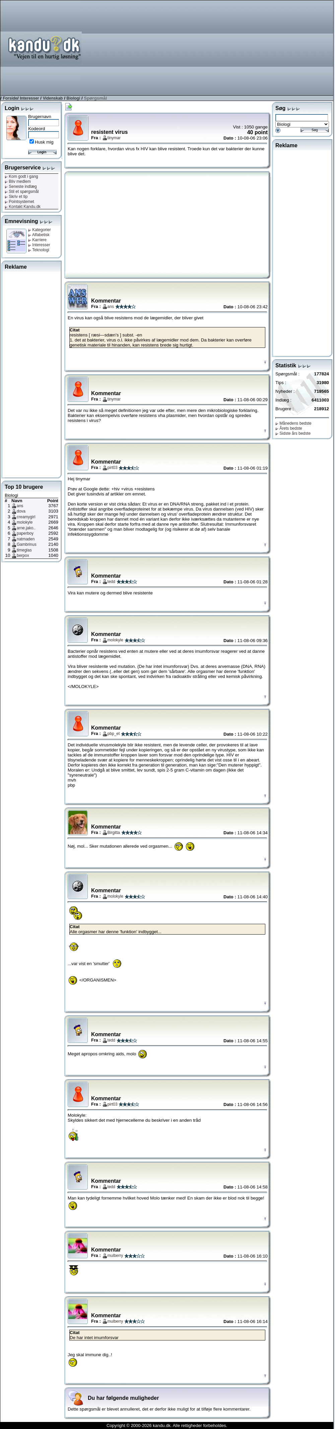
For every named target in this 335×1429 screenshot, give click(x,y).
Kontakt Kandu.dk (23, 206)
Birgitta (114, 832)
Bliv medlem (18, 181)
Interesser (29, 98)
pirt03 (113, 467)
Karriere (37, 239)
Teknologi (38, 250)
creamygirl (26, 517)
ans (20, 506)
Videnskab (53, 98)
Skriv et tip (16, 196)
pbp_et (114, 733)
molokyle (24, 522)
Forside (10, 98)
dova (21, 511)
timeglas (24, 550)
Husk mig (44, 142)
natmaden (26, 539)
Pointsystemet (19, 201)
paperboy (25, 533)
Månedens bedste (293, 423)
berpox (23, 555)
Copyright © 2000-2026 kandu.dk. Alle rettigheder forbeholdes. (167, 1425)
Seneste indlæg (21, 186)
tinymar (114, 138)
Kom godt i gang (21, 176)
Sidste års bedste (293, 433)
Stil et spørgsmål (22, 191)
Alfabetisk (39, 234)
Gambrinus (27, 544)
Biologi (73, 98)
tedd (111, 581)
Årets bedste (288, 428)
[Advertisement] (236, 47)
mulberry (115, 1255)
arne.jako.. (26, 528)
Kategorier (39, 229)
